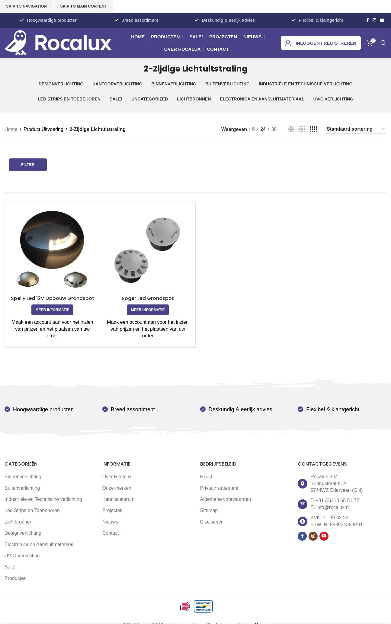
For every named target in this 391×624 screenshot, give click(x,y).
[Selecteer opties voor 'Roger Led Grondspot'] (148, 309)
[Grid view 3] (302, 129)
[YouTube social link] (382, 20)
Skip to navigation (26, 6)
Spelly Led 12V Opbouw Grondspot (52, 298)
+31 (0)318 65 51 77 (337, 500)
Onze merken (116, 488)
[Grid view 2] (291, 129)
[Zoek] (383, 43)
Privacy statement (219, 488)
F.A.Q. (206, 476)
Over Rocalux (117, 476)
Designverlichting (23, 533)
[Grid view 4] (313, 129)
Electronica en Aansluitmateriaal (39, 544)
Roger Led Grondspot (148, 298)
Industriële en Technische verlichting (43, 499)
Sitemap (209, 510)
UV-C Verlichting (22, 555)
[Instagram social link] (374, 20)
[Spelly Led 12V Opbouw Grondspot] (52, 249)
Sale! (10, 566)
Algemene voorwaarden (225, 499)
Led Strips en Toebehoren (32, 510)
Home (11, 129)
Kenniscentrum (118, 499)
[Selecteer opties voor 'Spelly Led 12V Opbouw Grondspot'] (52, 309)
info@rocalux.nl (333, 507)
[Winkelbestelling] (356, 129)
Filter (28, 164)
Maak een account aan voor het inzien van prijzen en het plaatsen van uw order (52, 329)
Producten (16, 578)
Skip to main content (83, 6)
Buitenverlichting (22, 488)
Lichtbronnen (19, 521)
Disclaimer (211, 521)
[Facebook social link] (367, 20)
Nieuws (110, 521)
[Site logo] (58, 42)
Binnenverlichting (23, 476)
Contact (110, 533)
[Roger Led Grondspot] (148, 249)
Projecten (112, 510)
